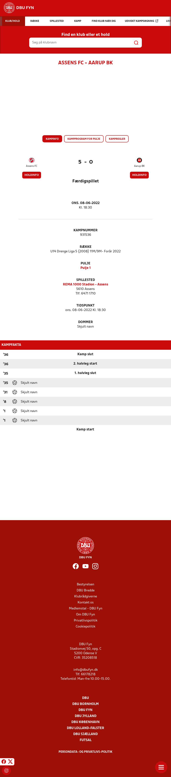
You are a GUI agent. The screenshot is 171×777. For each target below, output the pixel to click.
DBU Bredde (86, 590)
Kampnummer (85, 230)
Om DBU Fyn (85, 614)
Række (86, 247)
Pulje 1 (85, 268)
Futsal (86, 740)
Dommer (85, 322)
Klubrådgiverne (85, 596)
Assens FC (31, 166)
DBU (85, 698)
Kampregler (117, 139)
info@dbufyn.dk (85, 670)
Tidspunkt (85, 305)
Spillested (85, 280)
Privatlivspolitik (85, 620)
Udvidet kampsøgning (141, 21)
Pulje (85, 263)
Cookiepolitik (85, 626)
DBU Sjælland (85, 734)
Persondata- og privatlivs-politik (85, 752)
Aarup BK (139, 166)
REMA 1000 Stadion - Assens (85, 284)
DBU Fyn (85, 710)
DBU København (85, 722)
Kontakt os (86, 602)
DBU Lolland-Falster (85, 728)
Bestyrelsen (85, 584)
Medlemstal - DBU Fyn (85, 608)
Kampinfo (52, 139)
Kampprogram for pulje (83, 139)
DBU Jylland (85, 716)
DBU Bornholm (85, 704)
